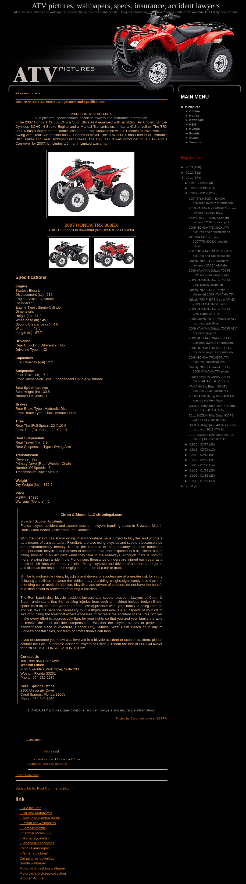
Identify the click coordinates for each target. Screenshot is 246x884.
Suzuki (194, 138)
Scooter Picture (32, 878)
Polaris (194, 133)
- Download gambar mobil (40, 818)
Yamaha (195, 142)
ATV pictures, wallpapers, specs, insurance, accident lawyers (126, 5)
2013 (190, 167)
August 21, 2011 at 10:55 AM (47, 763)
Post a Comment (27, 775)
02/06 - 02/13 (199, 455)
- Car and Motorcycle (36, 813)
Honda (194, 116)
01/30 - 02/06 (199, 460)
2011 (190, 178)
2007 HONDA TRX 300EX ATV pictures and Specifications (60, 102)
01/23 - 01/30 (199, 465)
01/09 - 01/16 (199, 475)
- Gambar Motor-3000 (37, 833)
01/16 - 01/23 (199, 470)
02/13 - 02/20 (199, 449)
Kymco (194, 129)
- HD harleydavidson (36, 838)
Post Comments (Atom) (55, 788)
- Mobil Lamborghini (35, 848)
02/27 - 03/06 (199, 193)
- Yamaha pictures (34, 853)
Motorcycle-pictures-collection (43, 873)
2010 (190, 486)
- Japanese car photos (37, 843)
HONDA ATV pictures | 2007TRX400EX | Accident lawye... (209, 241)
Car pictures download (37, 858)
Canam (194, 111)
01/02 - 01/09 (199, 481)
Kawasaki (196, 120)
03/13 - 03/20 (199, 183)
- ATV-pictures (30, 808)
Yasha (48, 751)
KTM (192, 124)
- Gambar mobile (33, 828)
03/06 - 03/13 (199, 188)
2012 (190, 172)
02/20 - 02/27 (199, 444)
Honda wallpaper (33, 863)
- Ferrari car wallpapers (38, 823)
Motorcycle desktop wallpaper (43, 868)
